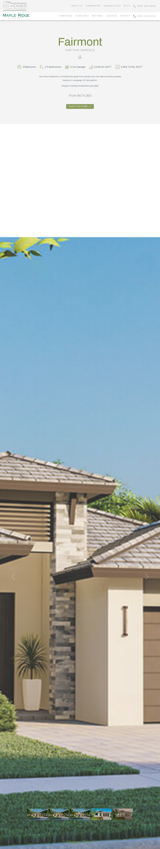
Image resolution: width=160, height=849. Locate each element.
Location (111, 16)
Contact (125, 16)
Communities (93, 6)
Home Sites (82, 16)
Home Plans (66, 16)
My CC (127, 6)
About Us (77, 6)
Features (97, 16)
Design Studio (112, 6)
